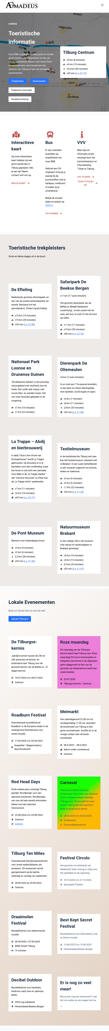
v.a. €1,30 (29, 566)
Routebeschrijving (20, 100)
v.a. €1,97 (78, 573)
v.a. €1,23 (78, 497)
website (19, 831)
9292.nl (49, 210)
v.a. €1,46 (78, 419)
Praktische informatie (21, 91)
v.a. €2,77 (29, 504)
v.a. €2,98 (29, 333)
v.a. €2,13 (81, 75)
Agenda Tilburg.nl (19, 627)
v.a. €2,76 (78, 342)
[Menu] (102, 5)
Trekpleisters (17, 82)
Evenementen (39, 82)
